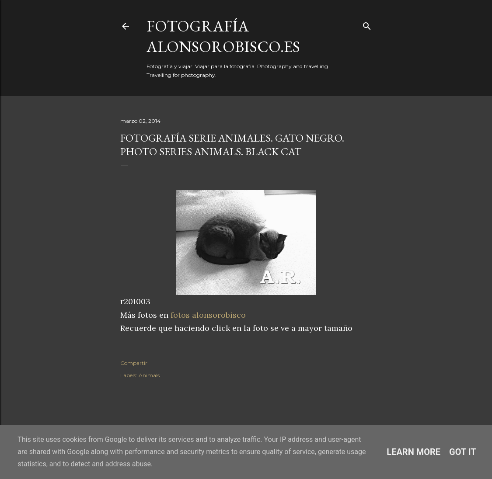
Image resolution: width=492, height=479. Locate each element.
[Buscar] (367, 24)
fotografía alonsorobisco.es (223, 36)
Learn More (413, 452)
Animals (149, 375)
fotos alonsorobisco (208, 315)
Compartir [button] (133, 363)
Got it (462, 452)
